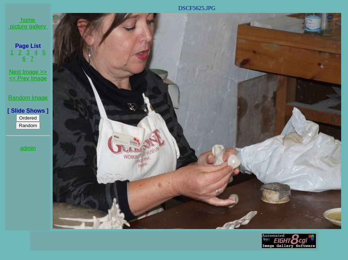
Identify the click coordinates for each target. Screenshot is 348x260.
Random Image (28, 98)
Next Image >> (28, 72)
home (28, 20)
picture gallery (28, 26)
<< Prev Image (28, 78)
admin (28, 148)
